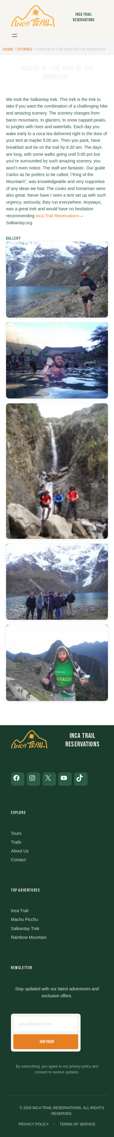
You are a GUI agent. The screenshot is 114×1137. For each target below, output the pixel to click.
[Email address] (45, 1024)
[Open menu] (14, 35)
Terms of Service (77, 1124)
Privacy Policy (34, 1124)
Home (7, 49)
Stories (24, 49)
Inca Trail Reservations (84, 17)
